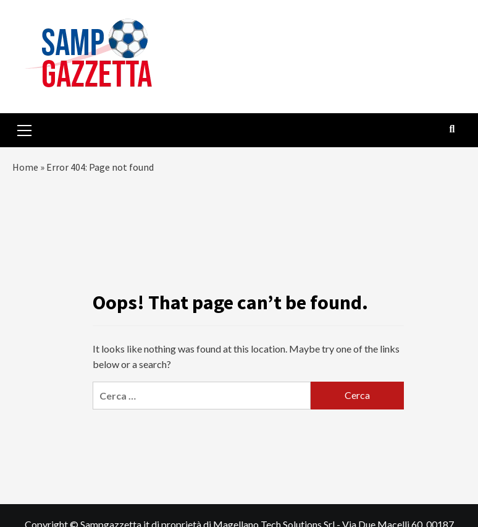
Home (25, 167)
